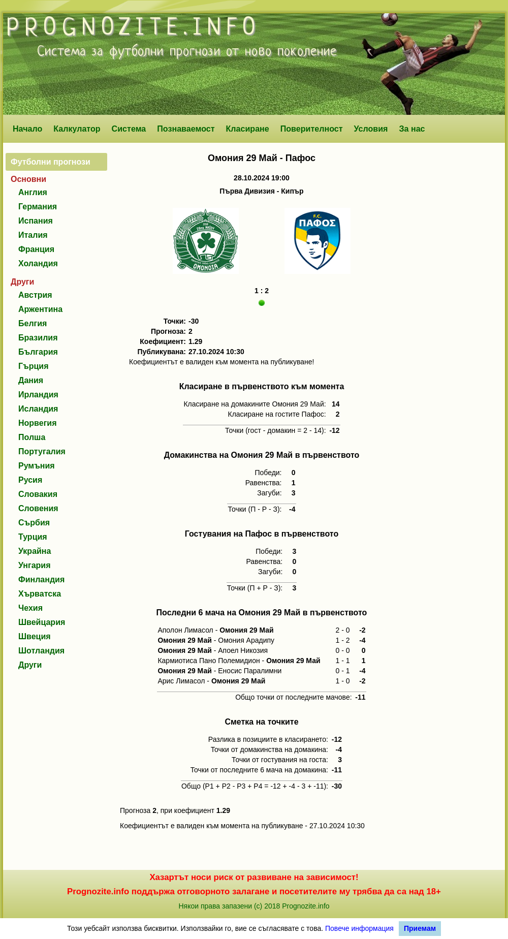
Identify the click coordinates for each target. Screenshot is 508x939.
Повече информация (359, 928)
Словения (38, 508)
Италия (33, 235)
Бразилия (38, 337)
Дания (30, 380)
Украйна (34, 551)
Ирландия (38, 394)
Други (30, 665)
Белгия (32, 323)
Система (129, 128)
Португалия (42, 451)
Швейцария (41, 622)
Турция (32, 537)
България (38, 352)
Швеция (34, 636)
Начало (27, 128)
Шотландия (41, 650)
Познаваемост (185, 128)
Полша (31, 437)
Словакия (37, 494)
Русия (30, 480)
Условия (371, 128)
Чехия (30, 608)
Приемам (420, 928)
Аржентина (40, 309)
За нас (412, 128)
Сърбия (34, 522)
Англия (32, 192)
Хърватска (39, 593)
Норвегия (37, 423)
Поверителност (311, 128)
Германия (37, 206)
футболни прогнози (164, 51)
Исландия (38, 408)
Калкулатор (77, 128)
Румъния (36, 465)
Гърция (33, 366)
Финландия (41, 579)
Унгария (34, 565)
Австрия (35, 295)
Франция (36, 249)
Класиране (247, 128)
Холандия (38, 263)
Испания (35, 220)
